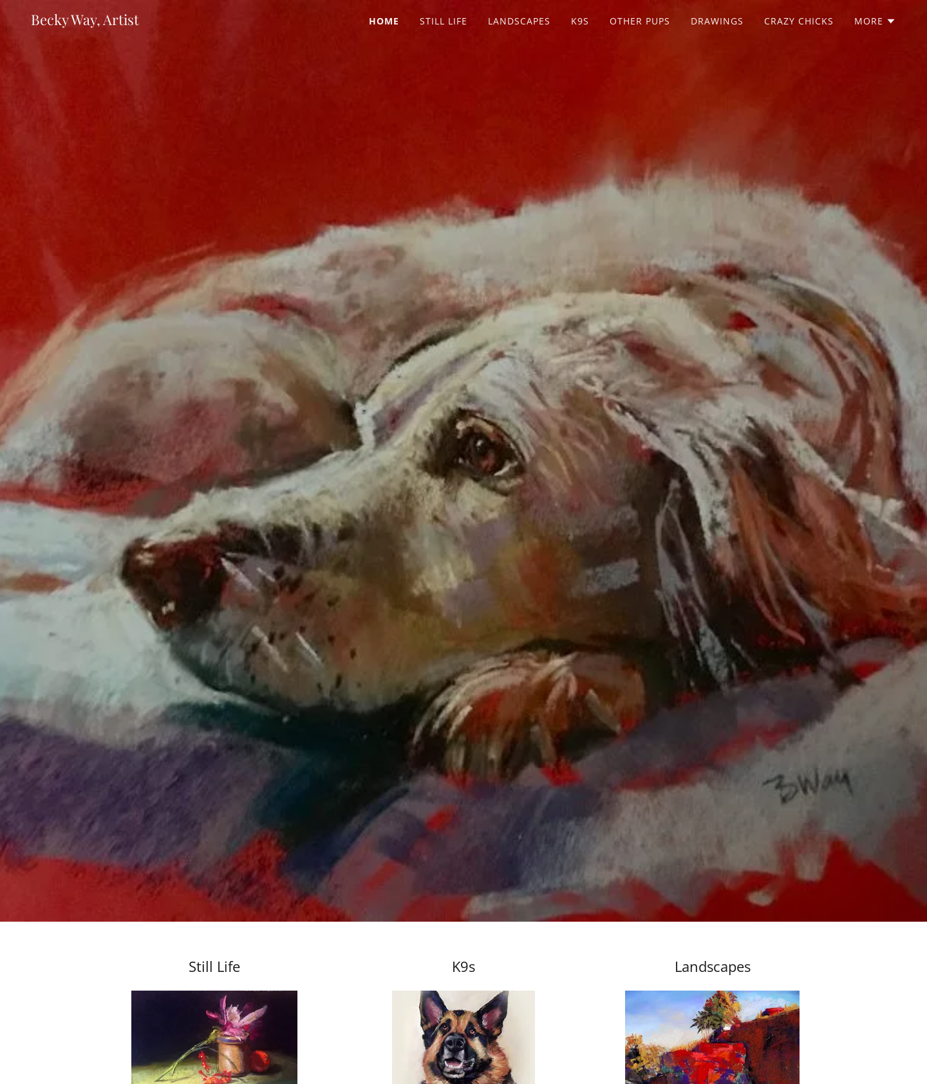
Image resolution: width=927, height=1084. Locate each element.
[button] (875, 21)
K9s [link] (580, 21)
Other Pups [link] (640, 21)
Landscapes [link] (519, 21)
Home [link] (384, 21)
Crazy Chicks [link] (799, 21)
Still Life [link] (443, 21)
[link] (85, 21)
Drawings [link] (717, 21)
